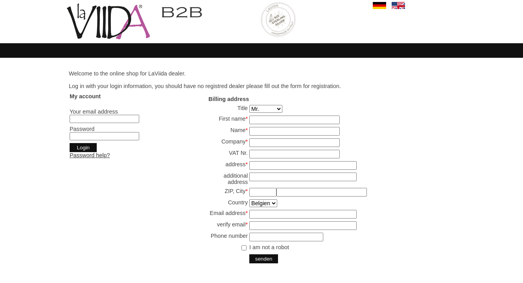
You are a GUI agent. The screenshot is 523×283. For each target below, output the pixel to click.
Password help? (90, 155)
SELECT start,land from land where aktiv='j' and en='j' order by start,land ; (263, 203)
